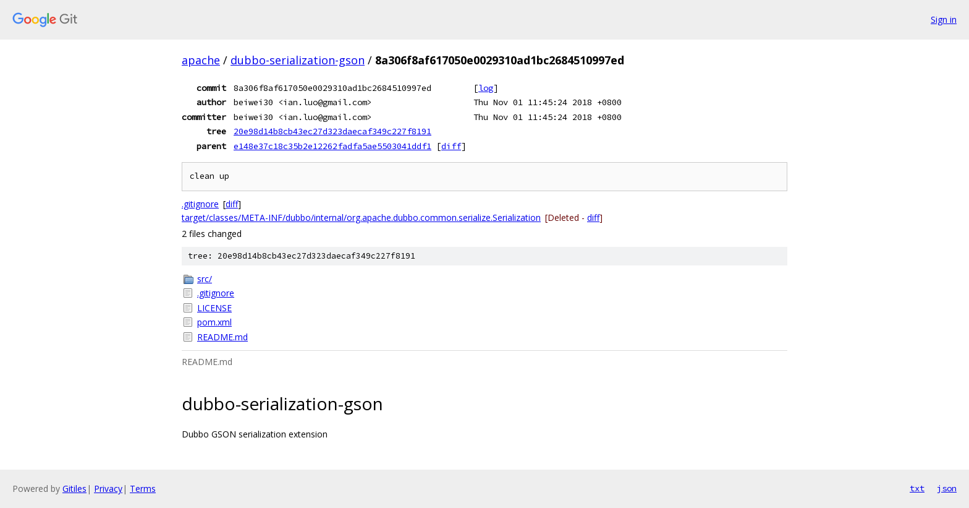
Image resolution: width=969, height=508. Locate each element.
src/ (204, 279)
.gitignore (200, 204)
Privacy (108, 488)
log (485, 87)
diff (451, 146)
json (947, 488)
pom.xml (214, 322)
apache (201, 60)
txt (917, 488)
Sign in (944, 19)
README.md (222, 337)
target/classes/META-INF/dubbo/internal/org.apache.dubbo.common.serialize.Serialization (361, 217)
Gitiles (74, 488)
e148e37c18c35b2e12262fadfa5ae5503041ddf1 (332, 146)
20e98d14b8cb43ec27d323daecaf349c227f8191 (332, 131)
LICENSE (214, 308)
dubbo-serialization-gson (298, 60)
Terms (143, 488)
